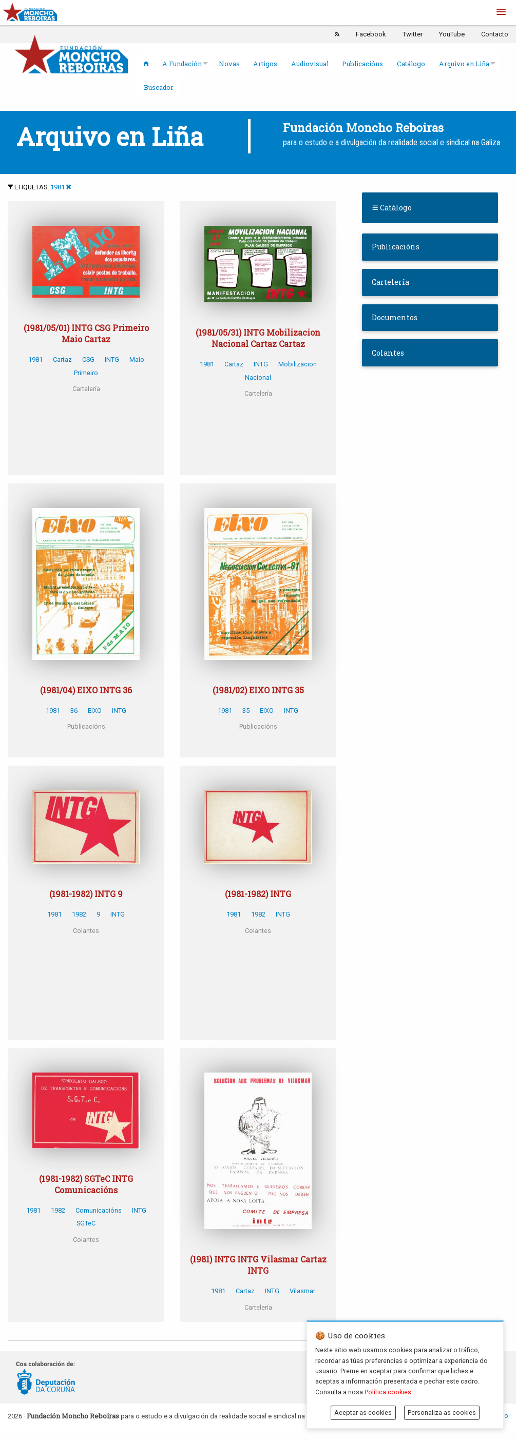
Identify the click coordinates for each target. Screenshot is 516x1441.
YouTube (452, 34)
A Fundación (182, 64)
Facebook (371, 34)
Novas (229, 64)
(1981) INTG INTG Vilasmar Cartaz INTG (258, 1265)
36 (74, 710)
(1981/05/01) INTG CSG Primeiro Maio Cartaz (86, 333)
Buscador (159, 87)
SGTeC (86, 1223)
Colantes (388, 353)
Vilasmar (302, 1291)
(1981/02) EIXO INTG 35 (258, 690)
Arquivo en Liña (464, 64)
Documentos (394, 317)
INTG (112, 359)
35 (246, 710)
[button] (501, 12)
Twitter (413, 34)
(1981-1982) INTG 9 (86, 893)
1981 (57, 187)
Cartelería (390, 282)
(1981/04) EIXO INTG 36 (86, 690)
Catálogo (411, 64)
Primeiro (86, 373)
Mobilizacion (297, 364)
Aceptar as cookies (363, 1412)
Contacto (494, 34)
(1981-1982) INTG (258, 893)
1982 (79, 914)
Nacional (258, 377)
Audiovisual (310, 64)
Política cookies (388, 1392)
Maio (136, 359)
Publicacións (362, 64)
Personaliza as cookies (442, 1412)
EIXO (95, 710)
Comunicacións (98, 1210)
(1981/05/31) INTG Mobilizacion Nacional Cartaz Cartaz (258, 338)
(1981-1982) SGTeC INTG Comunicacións (86, 1184)
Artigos (265, 64)
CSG (88, 359)
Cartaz (62, 359)
